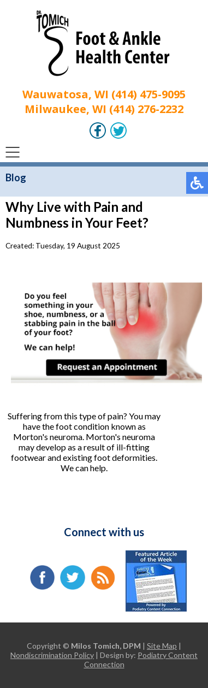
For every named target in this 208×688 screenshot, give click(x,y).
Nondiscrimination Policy (52, 655)
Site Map (162, 645)
